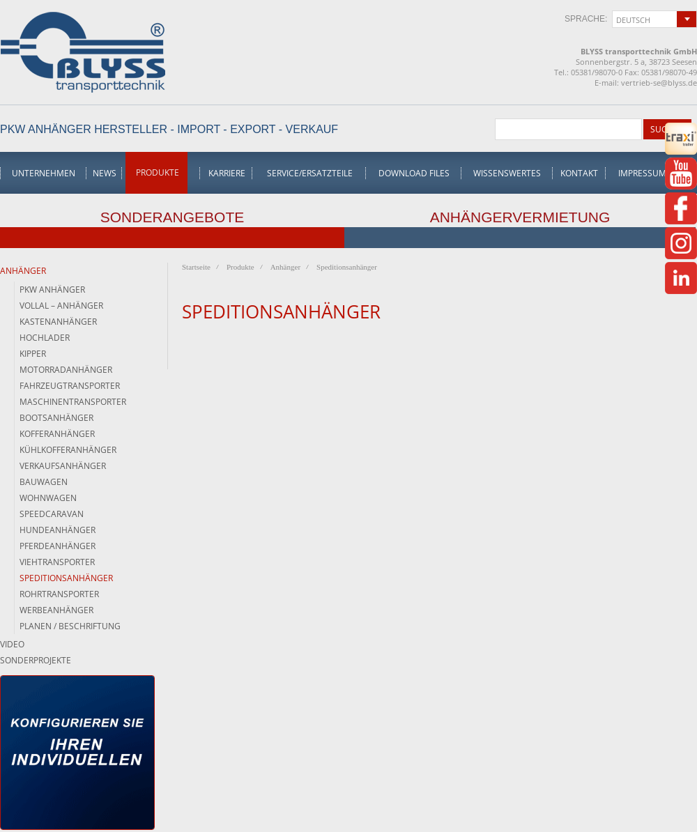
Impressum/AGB (652, 173)
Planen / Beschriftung (70, 626)
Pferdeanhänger (57, 546)
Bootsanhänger (56, 418)
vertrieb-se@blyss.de (659, 82)
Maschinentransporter (73, 402)
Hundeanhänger (57, 530)
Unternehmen (43, 173)
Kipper (33, 354)
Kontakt (579, 173)
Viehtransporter (57, 562)
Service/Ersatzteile (310, 173)
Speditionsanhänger (66, 578)
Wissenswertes (507, 173)
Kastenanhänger (58, 322)
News (104, 173)
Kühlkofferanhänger (68, 450)
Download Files (414, 173)
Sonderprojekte (35, 660)
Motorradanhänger (66, 370)
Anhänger (23, 271)
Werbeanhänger (56, 610)
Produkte (157, 172)
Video (12, 644)
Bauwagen (44, 482)
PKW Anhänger (52, 289)
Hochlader (45, 338)
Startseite (196, 267)
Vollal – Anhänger (61, 305)
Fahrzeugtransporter (70, 386)
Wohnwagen (48, 498)
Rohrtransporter (59, 594)
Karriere (226, 173)
